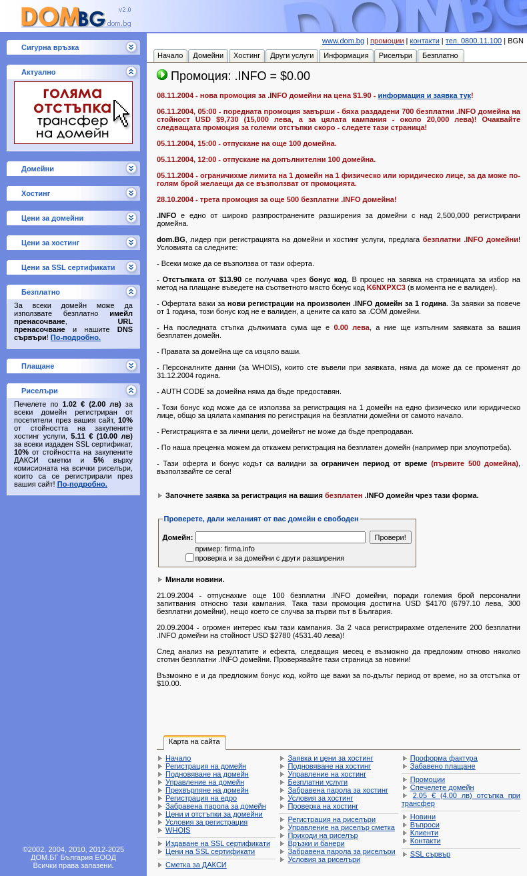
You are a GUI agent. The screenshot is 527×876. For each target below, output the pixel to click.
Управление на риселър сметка (341, 827)
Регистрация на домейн (205, 766)
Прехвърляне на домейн (207, 790)
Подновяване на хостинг (329, 766)
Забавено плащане (443, 766)
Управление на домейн (204, 782)
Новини (423, 817)
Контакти (425, 841)
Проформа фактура (444, 758)
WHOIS (177, 830)
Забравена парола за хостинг (338, 790)
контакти (425, 41)
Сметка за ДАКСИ (196, 865)
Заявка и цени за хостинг (330, 758)
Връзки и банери (316, 843)
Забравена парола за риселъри (341, 851)
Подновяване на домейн (207, 774)
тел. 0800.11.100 (474, 41)
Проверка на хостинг (323, 806)
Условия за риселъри (324, 859)
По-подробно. (76, 337)
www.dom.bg (343, 41)
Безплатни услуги (318, 782)
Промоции (427, 779)
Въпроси (425, 825)
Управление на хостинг (327, 774)
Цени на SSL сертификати (210, 851)
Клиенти (424, 833)
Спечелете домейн (442, 787)
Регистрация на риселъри (332, 819)
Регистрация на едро (201, 798)
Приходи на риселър (323, 835)
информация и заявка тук (424, 95)
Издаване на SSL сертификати (217, 843)
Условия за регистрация (206, 822)
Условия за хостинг (320, 798)
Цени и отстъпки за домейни (214, 814)
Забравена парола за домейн (215, 806)
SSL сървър (430, 854)
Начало (178, 758)
